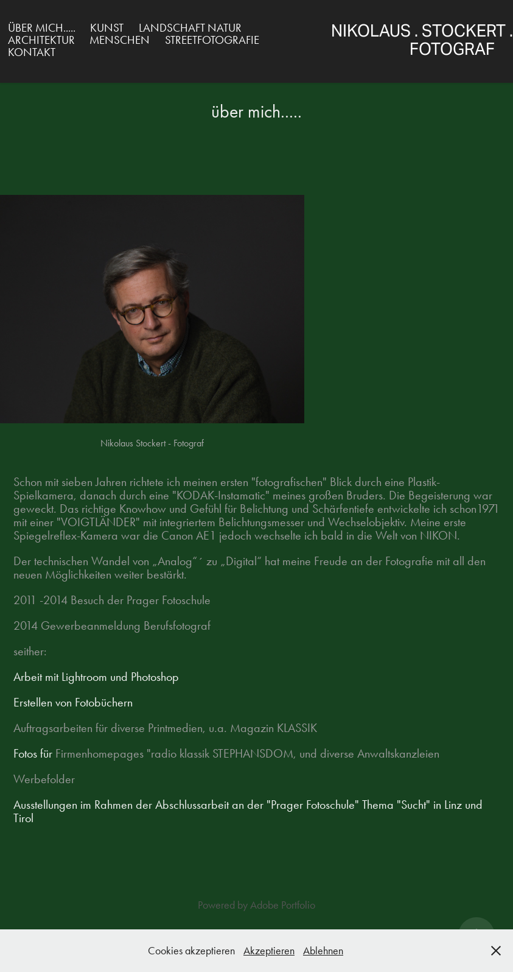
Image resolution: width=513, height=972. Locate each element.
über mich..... (41, 28)
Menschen (119, 40)
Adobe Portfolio (282, 905)
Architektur (41, 40)
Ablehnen (323, 950)
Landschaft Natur (190, 28)
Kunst (107, 28)
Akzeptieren (269, 950)
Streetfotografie (212, 40)
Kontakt (31, 52)
